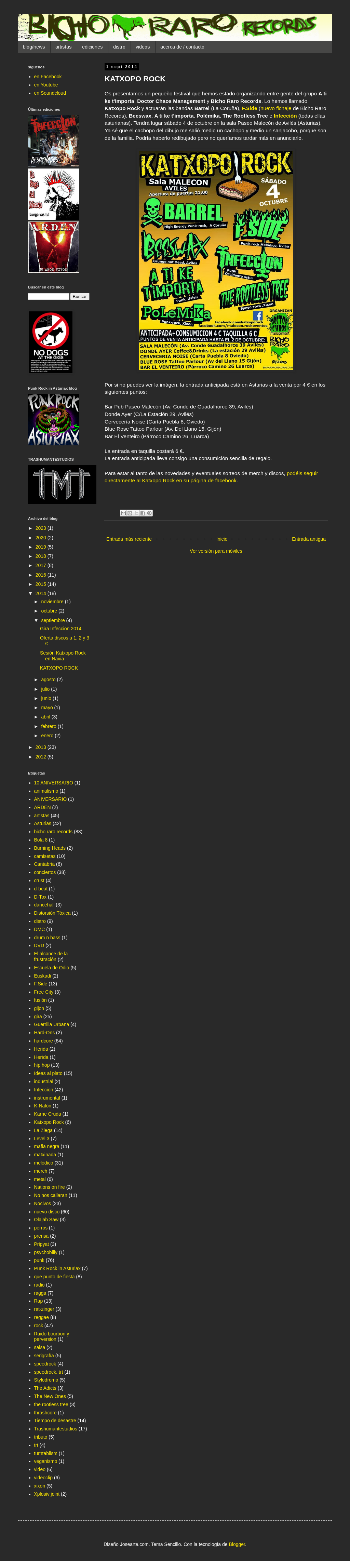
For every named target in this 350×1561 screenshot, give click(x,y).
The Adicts (45, 1388)
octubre (49, 611)
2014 (42, 593)
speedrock (45, 1364)
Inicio (222, 539)
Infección (285, 116)
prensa (41, 1236)
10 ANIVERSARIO (53, 782)
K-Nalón (43, 1105)
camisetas (45, 856)
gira (38, 1016)
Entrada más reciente (129, 539)
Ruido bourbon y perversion (51, 1336)
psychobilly (45, 1252)
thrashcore (45, 1412)
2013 (42, 747)
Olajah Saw (46, 1219)
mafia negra (46, 1146)
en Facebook (48, 76)
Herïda (41, 1057)
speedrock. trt (48, 1372)
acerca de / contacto (182, 47)
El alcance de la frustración (51, 956)
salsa (39, 1347)
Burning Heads (50, 848)
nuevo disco (47, 1211)
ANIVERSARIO (50, 799)
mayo (47, 707)
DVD (39, 945)
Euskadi (42, 976)
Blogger (237, 1544)
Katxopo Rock (49, 1122)
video (39, 1469)
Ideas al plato (48, 1073)
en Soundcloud (50, 93)
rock (38, 1325)
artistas (63, 47)
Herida (41, 1049)
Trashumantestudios (55, 1428)
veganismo (45, 1461)
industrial (43, 1081)
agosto (49, 679)
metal (40, 1179)
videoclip (43, 1477)
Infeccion (43, 1089)
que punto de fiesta (54, 1276)
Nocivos (42, 1203)
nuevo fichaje (276, 108)
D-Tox (40, 897)
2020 (42, 537)
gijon (39, 1008)
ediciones (92, 47)
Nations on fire (49, 1187)
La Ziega (43, 1130)
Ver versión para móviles (216, 551)
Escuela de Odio (51, 967)
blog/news (34, 47)
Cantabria (44, 864)
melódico (43, 1163)
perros (41, 1227)
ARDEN (42, 807)
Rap (38, 1301)
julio (46, 689)
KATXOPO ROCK (59, 668)
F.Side (249, 108)
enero (48, 735)
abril (46, 716)
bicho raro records (53, 831)
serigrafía (44, 1355)
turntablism (45, 1453)
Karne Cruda (47, 1114)
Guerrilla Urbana (51, 1024)
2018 (42, 556)
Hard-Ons (44, 1032)
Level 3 (42, 1138)
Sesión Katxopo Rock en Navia (63, 655)
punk (39, 1260)
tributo (41, 1437)
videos (143, 47)
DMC (39, 929)
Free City (44, 992)
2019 (42, 547)
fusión (40, 1000)
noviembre (53, 601)
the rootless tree (51, 1404)
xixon (39, 1486)
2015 (42, 584)
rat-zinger (44, 1309)
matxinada (45, 1154)
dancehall (44, 904)
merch (41, 1171)
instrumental (47, 1098)
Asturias (43, 823)
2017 (42, 565)
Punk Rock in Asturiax (57, 1268)
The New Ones (50, 1396)
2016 (42, 575)
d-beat (41, 888)
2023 (42, 528)
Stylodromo (46, 1380)
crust (39, 880)
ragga (40, 1293)
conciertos (45, 872)
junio (46, 698)
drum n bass (47, 937)
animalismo (46, 791)
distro (119, 47)
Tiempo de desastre (55, 1420)
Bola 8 (41, 840)
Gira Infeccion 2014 (60, 628)
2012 (42, 756)
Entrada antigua (309, 539)
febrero (49, 726)
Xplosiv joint (47, 1494)
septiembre (53, 620)
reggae (41, 1317)
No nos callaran (50, 1195)
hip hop (42, 1065)
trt (36, 1445)
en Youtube (46, 85)
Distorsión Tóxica (52, 913)
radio (39, 1285)
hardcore (43, 1041)
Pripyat (41, 1244)
